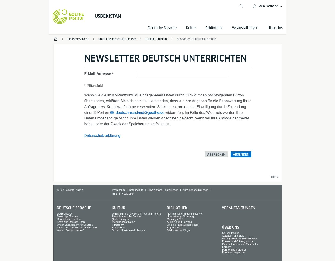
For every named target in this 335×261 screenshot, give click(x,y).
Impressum (118, 189)
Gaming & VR (175, 219)
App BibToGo (174, 227)
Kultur (191, 28)
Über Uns (275, 28)
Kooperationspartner (233, 252)
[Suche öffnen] (241, 6)
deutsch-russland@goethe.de (140, 113)
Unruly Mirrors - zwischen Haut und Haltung (136, 213)
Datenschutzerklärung (102, 136)
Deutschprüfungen (67, 216)
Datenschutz (136, 189)
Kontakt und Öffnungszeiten (238, 241)
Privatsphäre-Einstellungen (163, 189)
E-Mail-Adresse (97, 74)
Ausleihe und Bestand (179, 222)
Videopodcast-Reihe (123, 222)
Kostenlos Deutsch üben (71, 222)
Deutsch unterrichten (69, 219)
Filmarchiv (118, 224)
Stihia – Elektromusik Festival (128, 230)
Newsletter (128, 193)
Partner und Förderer (234, 249)
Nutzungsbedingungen (195, 189)
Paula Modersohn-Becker (126, 216)
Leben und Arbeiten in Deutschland (77, 227)
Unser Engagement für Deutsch (75, 224)
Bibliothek (214, 28)
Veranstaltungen (238, 208)
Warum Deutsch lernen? (70, 230)
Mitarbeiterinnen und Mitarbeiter (240, 244)
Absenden (241, 154)
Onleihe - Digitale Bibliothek (182, 224)
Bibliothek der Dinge (178, 230)
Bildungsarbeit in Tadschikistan (239, 238)
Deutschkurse (64, 213)
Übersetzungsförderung (180, 216)
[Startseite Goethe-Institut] (68, 16)
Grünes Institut (230, 232)
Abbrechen (216, 154)
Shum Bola (118, 227)
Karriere (226, 246)
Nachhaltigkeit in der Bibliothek (184, 213)
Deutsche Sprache (162, 28)
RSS (114, 193)
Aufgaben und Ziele (233, 235)
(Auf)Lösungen (120, 219)
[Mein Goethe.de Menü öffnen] (267, 6)
